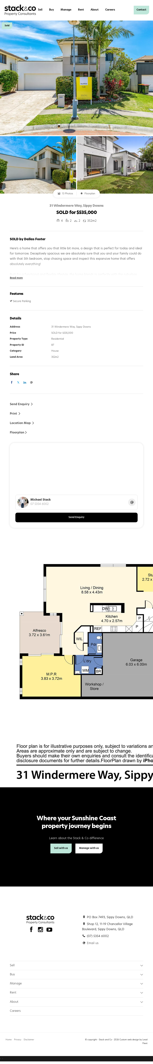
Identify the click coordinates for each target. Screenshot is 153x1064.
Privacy (17, 1040)
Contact (141, 10)
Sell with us (61, 848)
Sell (40, 10)
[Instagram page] (41, 931)
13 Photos (65, 193)
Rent (81, 10)
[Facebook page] (32, 931)
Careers (110, 10)
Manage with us (89, 848)
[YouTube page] (49, 931)
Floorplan (87, 193)
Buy (51, 10)
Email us (93, 943)
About (95, 10)
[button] (15, 413)
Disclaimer (29, 1040)
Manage (66, 10)
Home (9, 1040)
